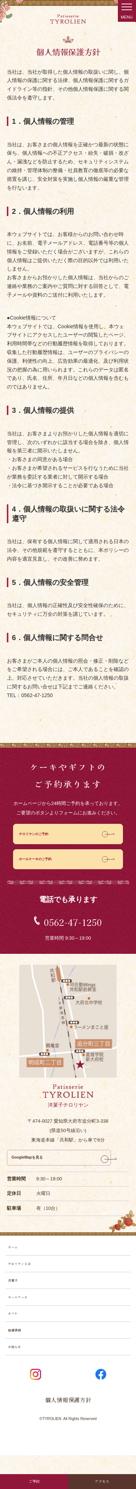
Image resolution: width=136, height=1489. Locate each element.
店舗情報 (17, 1358)
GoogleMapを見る (36, 1166)
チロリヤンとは (24, 1279)
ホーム (15, 1259)
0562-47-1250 (73, 926)
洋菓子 (15, 1298)
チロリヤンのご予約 (40, 835)
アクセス (102, 1479)
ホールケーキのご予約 (42, 864)
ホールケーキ (22, 1318)
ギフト (15, 1338)
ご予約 (34, 1479)
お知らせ (17, 1378)
